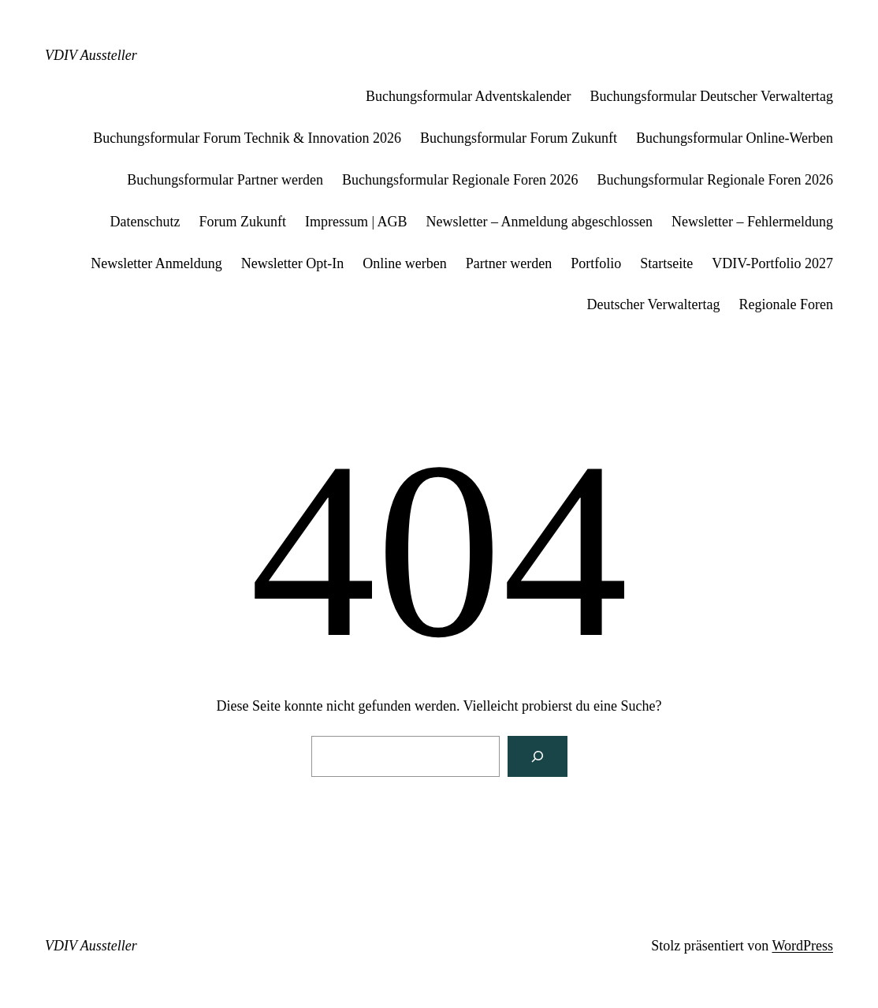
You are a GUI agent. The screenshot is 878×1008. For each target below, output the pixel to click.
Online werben (404, 263)
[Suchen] (537, 756)
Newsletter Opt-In (292, 263)
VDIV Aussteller (91, 55)
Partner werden (509, 263)
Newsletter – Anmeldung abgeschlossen (539, 222)
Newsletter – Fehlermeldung (752, 222)
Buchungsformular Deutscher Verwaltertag (711, 96)
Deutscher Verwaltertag (653, 304)
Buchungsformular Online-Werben (734, 138)
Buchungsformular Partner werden (225, 180)
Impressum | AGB (356, 222)
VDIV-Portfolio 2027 (772, 263)
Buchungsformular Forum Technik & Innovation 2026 (247, 138)
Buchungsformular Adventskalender (468, 96)
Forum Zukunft (243, 222)
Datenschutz (145, 222)
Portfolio (596, 263)
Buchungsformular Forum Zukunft (518, 138)
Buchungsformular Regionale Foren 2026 (460, 180)
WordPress (802, 946)
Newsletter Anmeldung (156, 263)
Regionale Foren (786, 304)
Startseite (666, 263)
